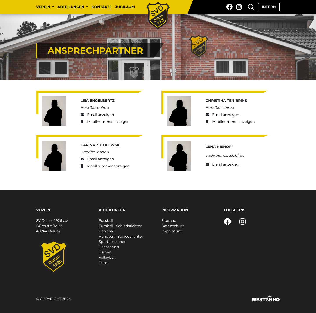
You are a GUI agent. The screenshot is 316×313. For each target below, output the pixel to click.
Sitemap (168, 220)
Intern (269, 7)
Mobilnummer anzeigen (108, 122)
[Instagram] (239, 7)
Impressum (171, 231)
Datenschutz (172, 226)
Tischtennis (109, 247)
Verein (43, 7)
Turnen (105, 252)
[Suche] (251, 7)
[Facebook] (229, 7)
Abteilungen (71, 7)
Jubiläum (125, 7)
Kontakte (102, 7)
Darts (103, 263)
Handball (107, 231)
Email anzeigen (100, 115)
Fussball (106, 220)
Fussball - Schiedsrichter (120, 226)
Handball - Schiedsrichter (121, 236)
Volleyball (107, 257)
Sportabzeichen (113, 242)
